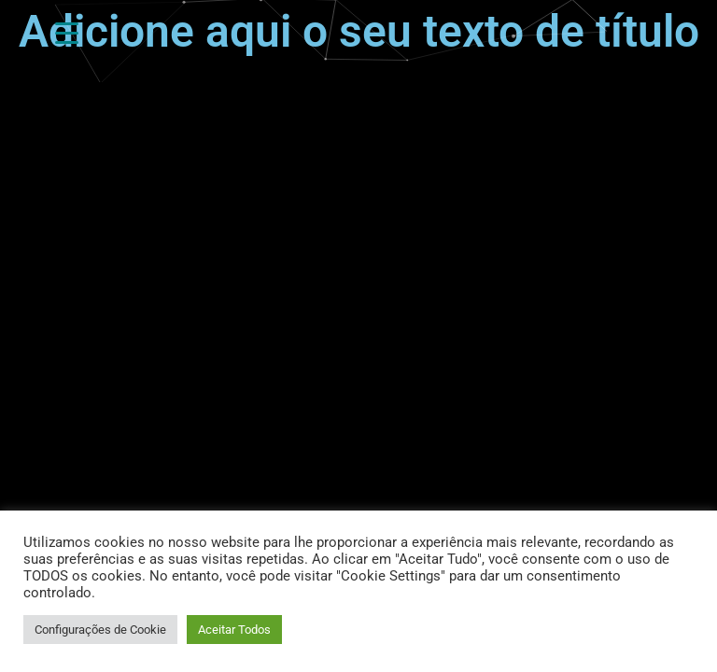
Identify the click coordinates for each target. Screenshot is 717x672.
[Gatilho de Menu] (66, 32)
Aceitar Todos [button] (234, 630)
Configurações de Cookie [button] (100, 630)
